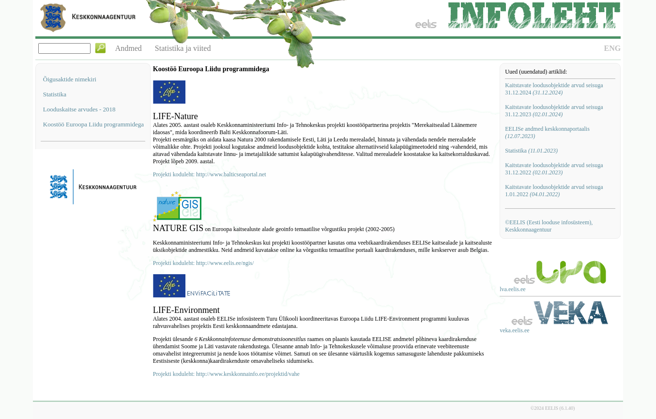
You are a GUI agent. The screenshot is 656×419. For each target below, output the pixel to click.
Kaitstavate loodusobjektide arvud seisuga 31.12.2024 (554, 89)
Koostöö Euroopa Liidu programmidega (93, 124)
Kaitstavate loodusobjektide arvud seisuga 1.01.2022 (554, 191)
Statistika (54, 94)
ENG (612, 48)
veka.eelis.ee (514, 330)
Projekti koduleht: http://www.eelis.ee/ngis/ (203, 263)
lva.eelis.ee (512, 289)
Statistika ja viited (183, 48)
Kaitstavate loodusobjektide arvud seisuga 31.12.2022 (554, 169)
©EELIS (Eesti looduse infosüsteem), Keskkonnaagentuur (549, 226)
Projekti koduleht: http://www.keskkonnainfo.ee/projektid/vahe (226, 374)
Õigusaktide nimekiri (69, 79)
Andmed (128, 48)
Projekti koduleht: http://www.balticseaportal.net (209, 174)
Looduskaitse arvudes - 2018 (79, 109)
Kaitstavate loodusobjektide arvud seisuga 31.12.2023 (554, 111)
